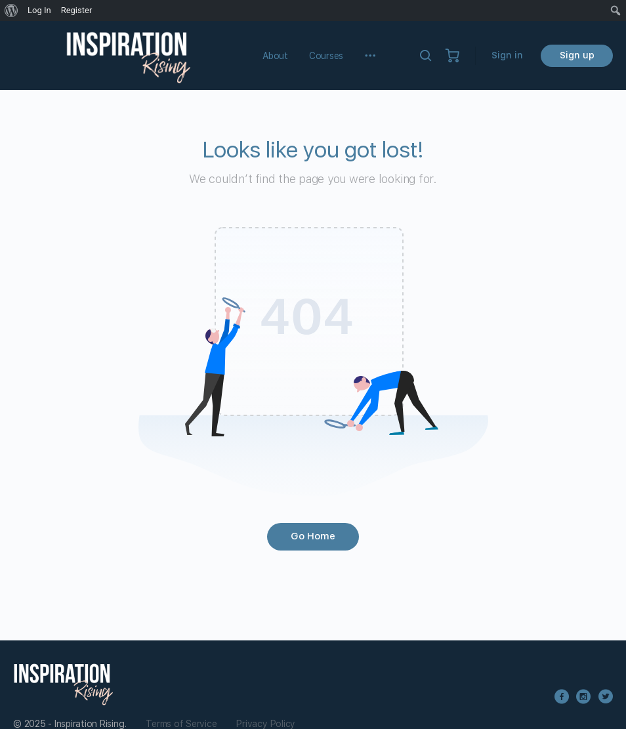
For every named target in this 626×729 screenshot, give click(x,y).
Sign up (577, 55)
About (275, 56)
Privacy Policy (265, 724)
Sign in (507, 55)
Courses (326, 56)
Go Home (313, 536)
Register (77, 10)
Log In (39, 10)
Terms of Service (181, 724)
